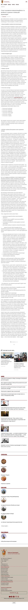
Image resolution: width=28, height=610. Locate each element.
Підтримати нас (14, 593)
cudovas (4, 16)
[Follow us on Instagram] (18, 596)
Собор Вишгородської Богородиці (8, 541)
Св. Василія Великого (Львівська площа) (10, 505)
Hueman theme (20, 606)
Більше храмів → (5, 525)
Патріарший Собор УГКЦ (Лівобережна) (10, 496)
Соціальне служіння (5, 483)
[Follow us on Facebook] (11, 596)
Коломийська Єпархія (5, 583)
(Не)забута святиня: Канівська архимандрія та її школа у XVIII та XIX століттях (13, 446)
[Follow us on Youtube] (9, 596)
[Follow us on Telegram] (14, 596)
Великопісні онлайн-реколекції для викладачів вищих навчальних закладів (13, 387)
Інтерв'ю (2, 399)
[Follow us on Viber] (16, 596)
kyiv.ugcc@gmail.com (4, 565)
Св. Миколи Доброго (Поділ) (7, 513)
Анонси (2, 376)
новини (3, 6)
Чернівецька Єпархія (4, 584)
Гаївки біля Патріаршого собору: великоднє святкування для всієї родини (14, 379)
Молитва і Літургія (5, 475)
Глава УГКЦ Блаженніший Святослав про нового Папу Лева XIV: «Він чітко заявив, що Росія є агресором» (13, 408)
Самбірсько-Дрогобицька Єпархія (7, 577)
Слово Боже (3, 466)
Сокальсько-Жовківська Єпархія (7, 580)
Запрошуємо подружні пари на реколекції (10, 391)
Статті (2, 425)
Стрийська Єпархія (4, 578)
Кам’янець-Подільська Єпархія (6, 590)
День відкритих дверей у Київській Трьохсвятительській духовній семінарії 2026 (14, 383)
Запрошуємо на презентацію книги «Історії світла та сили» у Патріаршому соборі (13, 395)
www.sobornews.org (18, 97)
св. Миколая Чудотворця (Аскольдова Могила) (11, 522)
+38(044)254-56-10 (4, 564)
